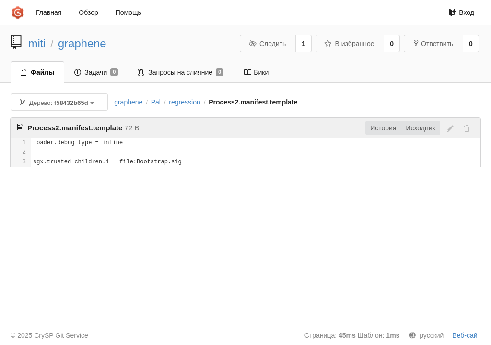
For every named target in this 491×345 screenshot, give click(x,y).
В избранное (349, 43)
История (383, 128)
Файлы (37, 72)
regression (184, 102)
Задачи (96, 72)
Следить (267, 43)
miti (37, 43)
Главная (48, 12)
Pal (156, 102)
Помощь (128, 12)
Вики (256, 72)
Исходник (420, 128)
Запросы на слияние (180, 72)
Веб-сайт (466, 335)
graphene (82, 43)
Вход (461, 12)
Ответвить (433, 43)
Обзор (88, 12)
